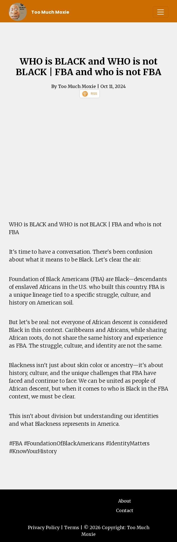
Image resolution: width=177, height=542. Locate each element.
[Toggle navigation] (160, 12)
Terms (71, 527)
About (124, 501)
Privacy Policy (44, 527)
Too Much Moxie (50, 12)
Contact (124, 510)
